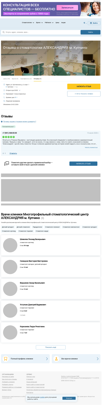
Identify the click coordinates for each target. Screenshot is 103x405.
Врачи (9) (15, 79)
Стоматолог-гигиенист (52, 227)
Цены (57, 22)
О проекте (29, 379)
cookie (42, 397)
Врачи (38, 22)
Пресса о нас (30, 377)
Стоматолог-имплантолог (71, 227)
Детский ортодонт (8, 227)
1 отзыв (22, 315)
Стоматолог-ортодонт (89, 227)
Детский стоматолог (23, 227)
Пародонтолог (37, 227)
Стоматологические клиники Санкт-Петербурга (27, 43)
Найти (90, 32)
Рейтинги (48, 22)
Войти (95, 23)
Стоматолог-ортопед (9, 231)
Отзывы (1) (37, 79)
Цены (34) (6, 79)
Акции (63, 22)
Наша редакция (31, 382)
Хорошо (69, 398)
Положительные (8, 126)
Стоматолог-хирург (42, 231)
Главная (6, 43)
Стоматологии (27, 22)
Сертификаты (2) (26, 79)
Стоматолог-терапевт (26, 231)
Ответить (13, 153)
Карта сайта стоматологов (35, 387)
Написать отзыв (84, 86)
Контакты (29, 393)
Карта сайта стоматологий (35, 385)
